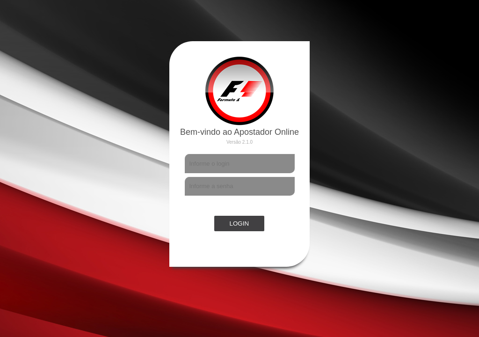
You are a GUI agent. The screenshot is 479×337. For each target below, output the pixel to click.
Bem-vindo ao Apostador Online (239, 132)
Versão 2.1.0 (239, 142)
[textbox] (240, 163)
